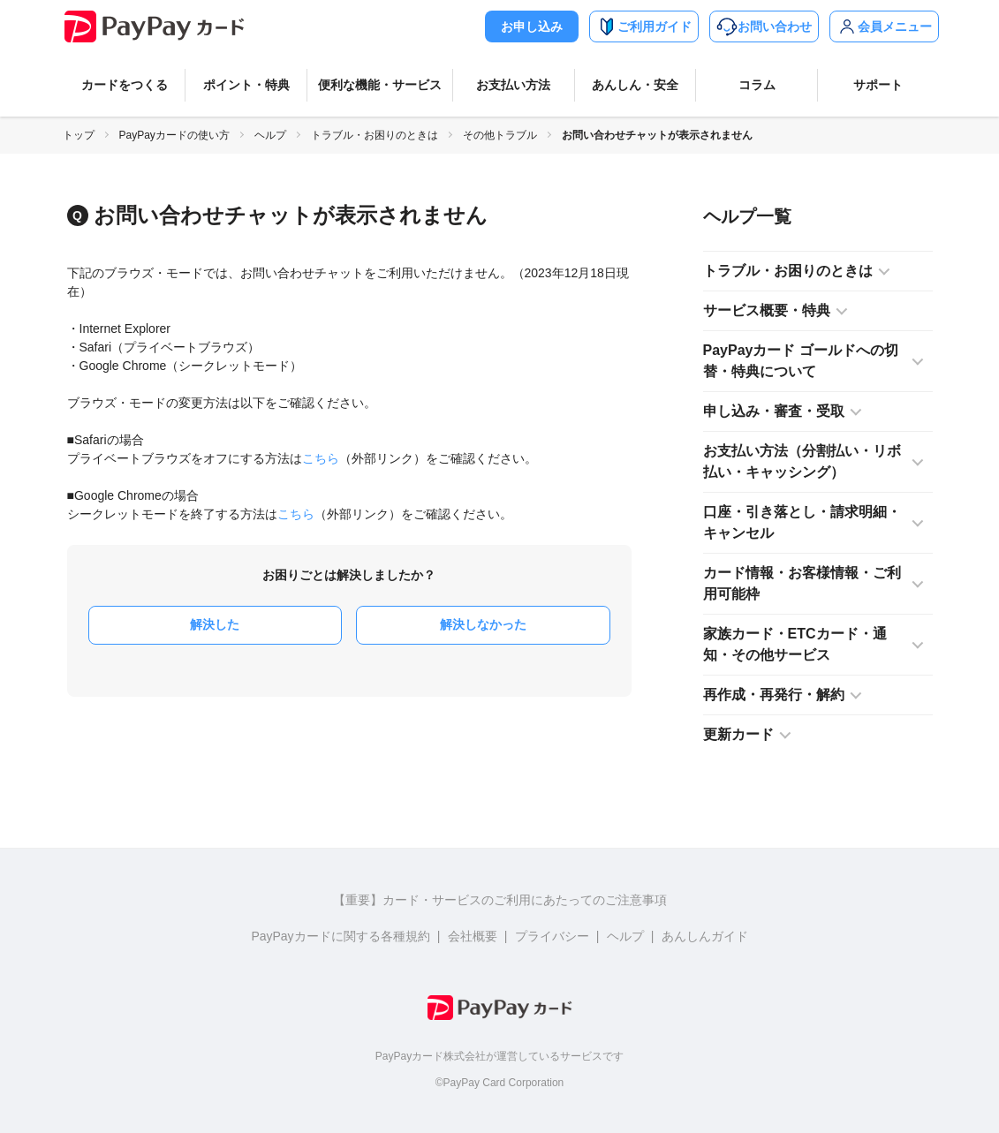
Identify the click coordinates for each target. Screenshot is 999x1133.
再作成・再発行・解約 (773, 694)
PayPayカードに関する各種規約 (340, 936)
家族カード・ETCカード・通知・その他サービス (795, 644)
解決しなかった (483, 624)
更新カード (738, 734)
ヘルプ (270, 135)
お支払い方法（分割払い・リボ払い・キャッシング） (802, 461)
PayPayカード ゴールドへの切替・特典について (800, 361)
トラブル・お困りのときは (374, 135)
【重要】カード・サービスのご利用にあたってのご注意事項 (500, 900)
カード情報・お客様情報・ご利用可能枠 (802, 583)
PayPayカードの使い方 (174, 135)
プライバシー (552, 936)
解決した (214, 624)
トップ (79, 135)
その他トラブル (500, 135)
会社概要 (472, 936)
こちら (320, 458)
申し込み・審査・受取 (773, 411)
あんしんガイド (705, 936)
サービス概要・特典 (766, 310)
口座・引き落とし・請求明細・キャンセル (802, 522)
